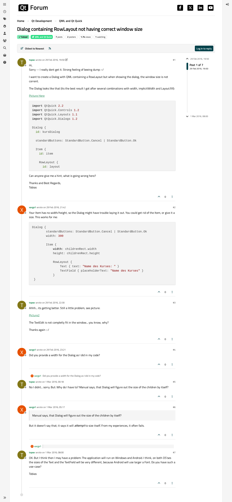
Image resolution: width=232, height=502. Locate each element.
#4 (174, 349)
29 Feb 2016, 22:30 (55, 302)
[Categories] (4, 4)
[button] (4, 498)
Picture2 (34, 315)
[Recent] (4, 11)
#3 (174, 302)
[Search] (4, 48)
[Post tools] (172, 196)
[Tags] (4, 19)
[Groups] (4, 40)
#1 (174, 60)
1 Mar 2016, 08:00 (54, 452)
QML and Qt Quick (42, 37)
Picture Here (37, 95)
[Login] (227, 4)
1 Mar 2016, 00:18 (54, 382)
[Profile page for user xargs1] (21, 209)
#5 (174, 382)
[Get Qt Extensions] (4, 55)
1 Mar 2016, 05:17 (55, 407)
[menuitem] (227, 4)
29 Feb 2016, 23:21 (56, 349)
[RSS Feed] (50, 48)
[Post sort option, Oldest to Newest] (32, 48)
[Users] (4, 33)
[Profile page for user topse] (21, 62)
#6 (174, 407)
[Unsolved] (4, 62)
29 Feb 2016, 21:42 (56, 207)
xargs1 (32, 207)
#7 (174, 452)
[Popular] (4, 26)
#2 (174, 207)
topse (32, 60)
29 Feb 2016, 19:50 (55, 60)
